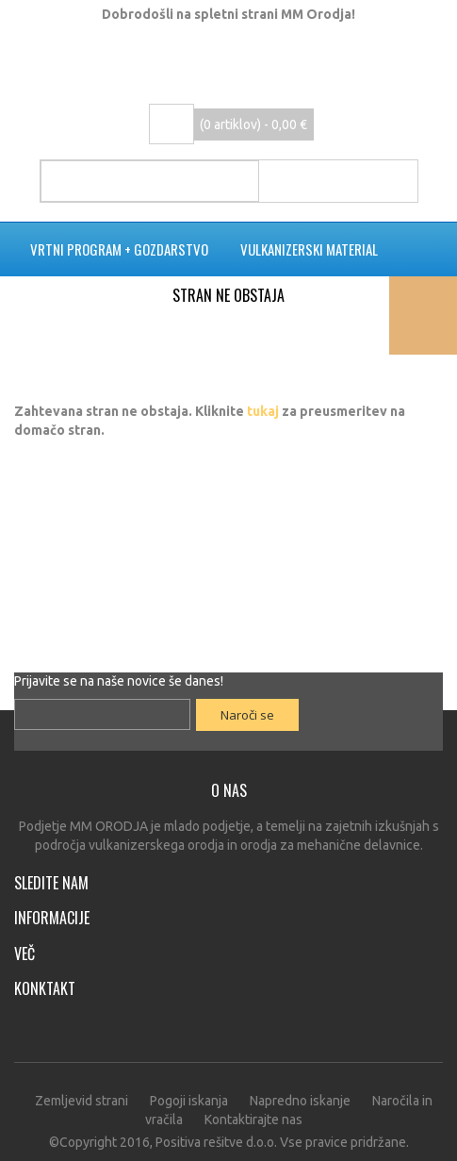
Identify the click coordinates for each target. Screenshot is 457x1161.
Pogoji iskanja (189, 1100)
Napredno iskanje (300, 1100)
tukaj (263, 411)
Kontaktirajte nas (253, 1119)
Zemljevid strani (81, 1100)
